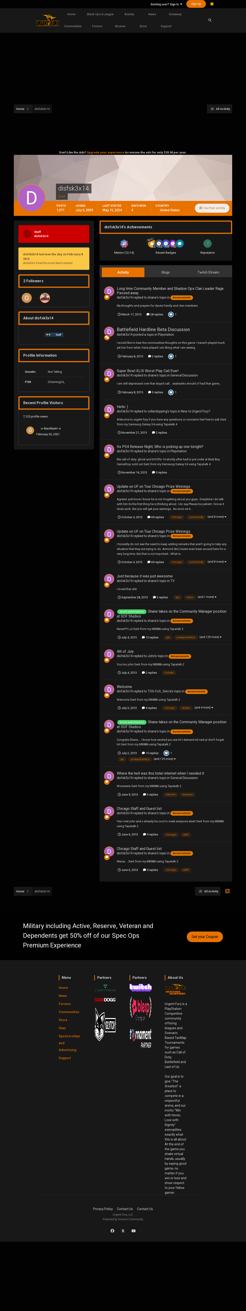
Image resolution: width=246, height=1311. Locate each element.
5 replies (159, 472)
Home (71, 14)
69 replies (155, 517)
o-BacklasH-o (51, 428)
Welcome (124, 687)
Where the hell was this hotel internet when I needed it (160, 773)
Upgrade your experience (105, 152)
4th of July (125, 651)
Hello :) (122, 407)
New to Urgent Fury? (195, 411)
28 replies (154, 314)
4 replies (149, 708)
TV (172, 581)
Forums (97, 26)
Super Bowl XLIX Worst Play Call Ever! (148, 371)
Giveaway (175, 14)
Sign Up (196, 4)
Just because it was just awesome (145, 576)
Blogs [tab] (166, 272)
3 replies (155, 392)
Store (143, 26)
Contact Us (125, 1209)
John (151, 656)
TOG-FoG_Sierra (159, 691)
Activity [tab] (123, 272)
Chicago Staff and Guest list (139, 808)
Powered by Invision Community (123, 1219)
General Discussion (184, 375)
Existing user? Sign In (166, 4)
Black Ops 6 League (100, 14)
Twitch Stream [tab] (208, 272)
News (152, 14)
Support (166, 26)
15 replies (150, 637)
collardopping (157, 411)
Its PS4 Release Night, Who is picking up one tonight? (160, 446)
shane (152, 297)
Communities (73, 26)
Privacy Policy (103, 1209)
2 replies (155, 356)
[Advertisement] (130, 66)
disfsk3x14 (125, 297)
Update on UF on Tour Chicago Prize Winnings (153, 486)
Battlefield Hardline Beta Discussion (153, 329)
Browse (120, 26)
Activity (129, 14)
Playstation (166, 334)
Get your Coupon (205, 937)
